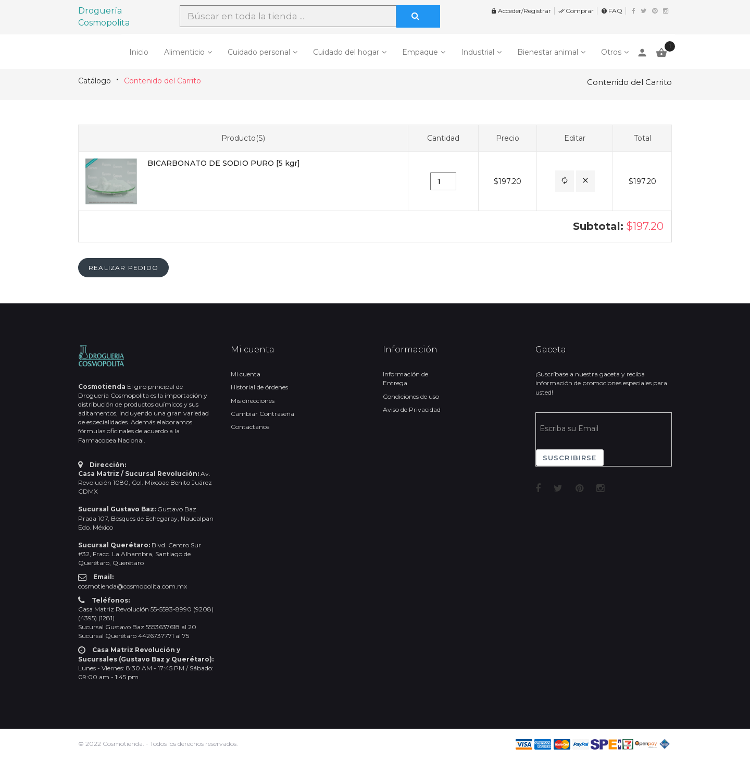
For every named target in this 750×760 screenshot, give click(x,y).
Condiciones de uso (411, 396)
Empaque (420, 52)
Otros (611, 52)
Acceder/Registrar (521, 11)
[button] (564, 181)
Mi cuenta (245, 374)
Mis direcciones (252, 400)
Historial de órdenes (259, 387)
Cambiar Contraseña (262, 414)
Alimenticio (184, 52)
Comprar (576, 11)
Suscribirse (570, 457)
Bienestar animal (547, 52)
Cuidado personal (259, 52)
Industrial (477, 52)
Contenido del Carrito (162, 80)
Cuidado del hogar (346, 52)
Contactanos (250, 427)
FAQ (611, 11)
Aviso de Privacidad (412, 409)
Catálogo (94, 80)
